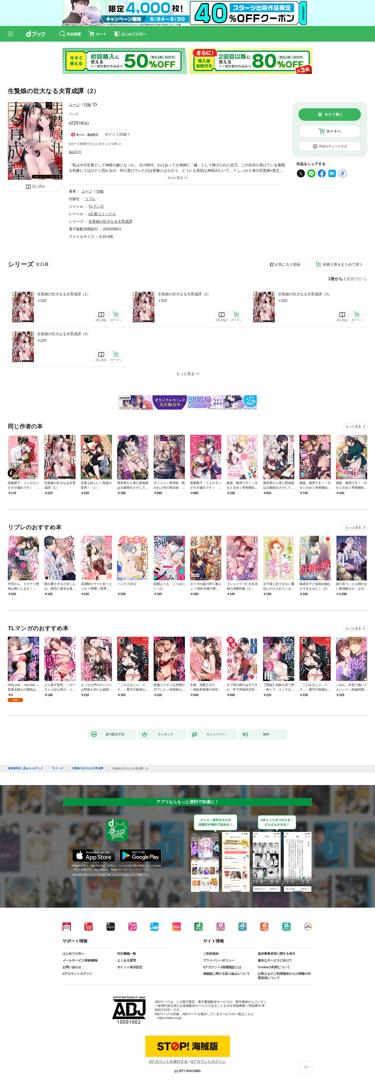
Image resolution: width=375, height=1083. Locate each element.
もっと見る (353, 426)
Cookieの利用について (274, 967)
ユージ (74, 105)
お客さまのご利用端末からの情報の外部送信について (284, 976)
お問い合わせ (72, 967)
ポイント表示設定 (129, 967)
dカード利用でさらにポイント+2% (93, 144)
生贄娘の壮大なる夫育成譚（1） (63, 294)
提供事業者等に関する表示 (276, 953)
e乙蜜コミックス (102, 214)
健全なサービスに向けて (275, 960)
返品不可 (75, 152)
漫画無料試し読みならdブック (25, 768)
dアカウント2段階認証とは (222, 967)
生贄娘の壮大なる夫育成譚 (110, 221)
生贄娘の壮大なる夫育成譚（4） (63, 334)
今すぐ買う (333, 114)
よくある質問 (126, 960)
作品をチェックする (333, 146)
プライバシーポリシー (218, 960)
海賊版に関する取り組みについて (226, 974)
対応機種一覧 (126, 953)
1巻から (335, 279)
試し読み (38, 186)
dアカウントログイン (77, 974)
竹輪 (87, 105)
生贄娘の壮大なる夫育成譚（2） (184, 294)
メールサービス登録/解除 (80, 960)
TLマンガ (96, 206)
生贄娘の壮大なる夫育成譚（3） (304, 294)
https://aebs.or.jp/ (170, 1018)
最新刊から (356, 279)
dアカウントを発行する (168, 1061)
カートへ (333, 131)
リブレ (90, 199)
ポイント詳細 (116, 134)
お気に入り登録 (287, 264)
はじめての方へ (73, 953)
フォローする (94, 104)
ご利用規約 (211, 953)
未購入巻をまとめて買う (343, 264)
